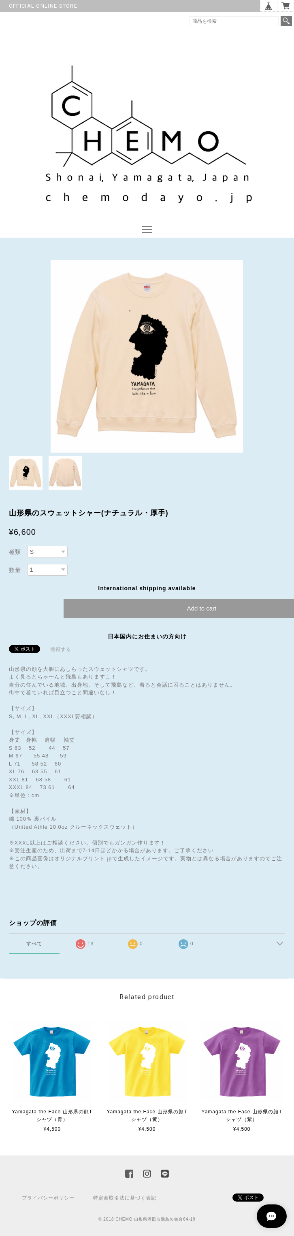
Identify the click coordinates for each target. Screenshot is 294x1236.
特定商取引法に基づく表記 (124, 1198)
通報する (60, 649)
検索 (286, 21)
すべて (34, 944)
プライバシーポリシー (48, 1198)
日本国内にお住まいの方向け (147, 636)
